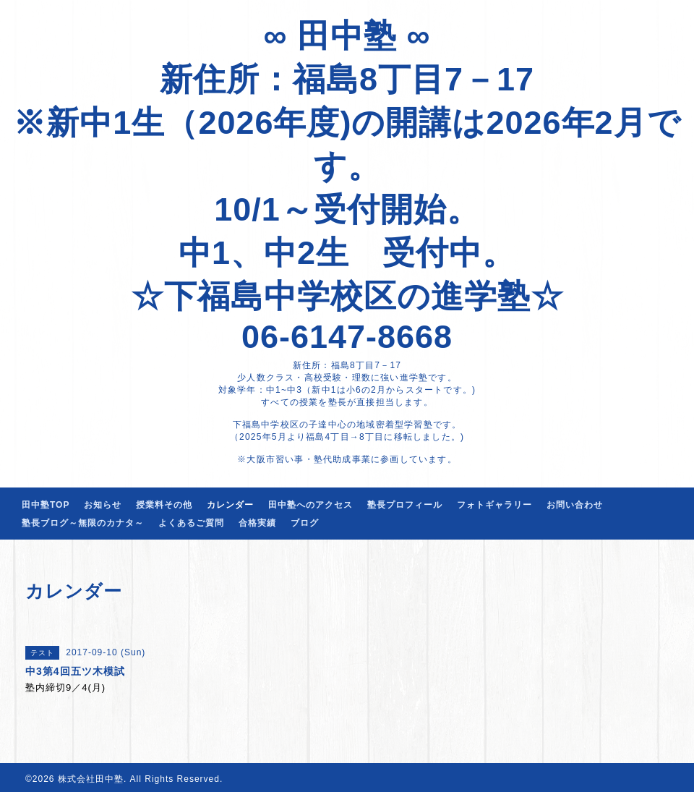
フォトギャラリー (494, 505)
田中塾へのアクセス (310, 505)
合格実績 (257, 523)
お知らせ (102, 505)
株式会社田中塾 (91, 779)
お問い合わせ (575, 505)
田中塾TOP (45, 505)
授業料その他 (164, 505)
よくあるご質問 (191, 523)
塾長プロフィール (404, 505)
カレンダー (230, 505)
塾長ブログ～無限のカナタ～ (83, 523)
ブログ (305, 523)
